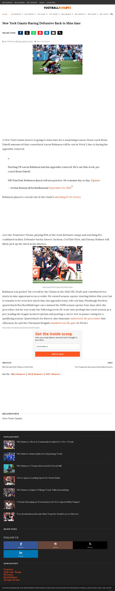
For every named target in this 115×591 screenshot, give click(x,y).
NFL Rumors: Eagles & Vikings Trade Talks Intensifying (43, 490)
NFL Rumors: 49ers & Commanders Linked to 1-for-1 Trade (45, 441)
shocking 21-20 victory (68, 196)
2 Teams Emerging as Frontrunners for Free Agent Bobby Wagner (48, 502)
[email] (57, 346)
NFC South (79, 14)
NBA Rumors (7, 2)
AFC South (29, 14)
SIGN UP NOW (58, 354)
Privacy (8, 574)
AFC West (53, 14)
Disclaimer (10, 577)
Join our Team (12, 572)
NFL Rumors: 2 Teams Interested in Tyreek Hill (39, 466)
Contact (8, 569)
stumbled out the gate (63, 322)
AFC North (16, 14)
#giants (95, 180)
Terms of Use (12, 579)
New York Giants (43, 41)
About (42, 2)
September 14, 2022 (60, 187)
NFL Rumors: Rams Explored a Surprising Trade (39, 454)
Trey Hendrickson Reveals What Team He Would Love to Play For (48, 514)
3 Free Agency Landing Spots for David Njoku (38, 478)
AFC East (42, 14)
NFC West (104, 14)
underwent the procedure (85, 318)
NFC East (92, 14)
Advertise (51, 2)
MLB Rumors (20, 2)
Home (4, 14)
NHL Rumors (32, 2)
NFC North (66, 14)
